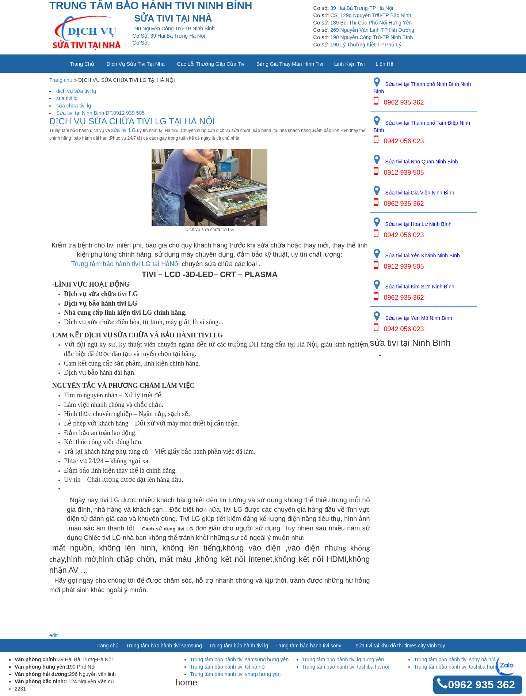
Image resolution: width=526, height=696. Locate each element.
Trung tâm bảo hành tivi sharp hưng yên (235, 674)
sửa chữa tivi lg (73, 106)
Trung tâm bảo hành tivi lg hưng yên (343, 659)
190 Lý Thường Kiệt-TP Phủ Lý (365, 45)
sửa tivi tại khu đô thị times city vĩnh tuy (400, 645)
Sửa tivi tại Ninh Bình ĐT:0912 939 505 (100, 113)
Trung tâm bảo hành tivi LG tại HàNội (124, 264)
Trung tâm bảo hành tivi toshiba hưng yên (461, 667)
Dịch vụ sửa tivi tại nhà (136, 64)
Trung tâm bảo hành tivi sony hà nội (454, 659)
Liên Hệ (384, 64)
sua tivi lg (66, 98)
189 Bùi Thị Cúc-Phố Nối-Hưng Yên (371, 23)
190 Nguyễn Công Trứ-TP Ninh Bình (371, 37)
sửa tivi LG (123, 130)
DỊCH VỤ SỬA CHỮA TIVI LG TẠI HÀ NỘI (132, 121)
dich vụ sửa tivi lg (76, 91)
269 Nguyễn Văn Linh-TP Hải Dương (372, 30)
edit (53, 635)
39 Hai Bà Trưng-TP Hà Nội (361, 8)
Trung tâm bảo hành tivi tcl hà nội (228, 667)
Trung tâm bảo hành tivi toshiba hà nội (345, 667)
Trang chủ (82, 64)
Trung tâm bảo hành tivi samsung (164, 645)
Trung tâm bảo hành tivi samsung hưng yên (239, 659)
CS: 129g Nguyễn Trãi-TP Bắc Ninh (370, 15)
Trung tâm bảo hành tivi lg (238, 645)
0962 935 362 (481, 684)
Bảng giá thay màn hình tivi (289, 64)
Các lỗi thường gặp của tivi (211, 64)
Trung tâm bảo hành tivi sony (308, 645)
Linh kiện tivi (349, 64)
